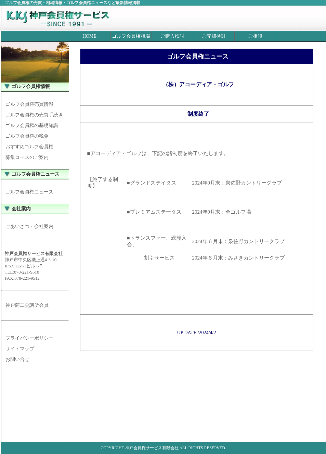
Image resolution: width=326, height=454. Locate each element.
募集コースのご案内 (27, 157)
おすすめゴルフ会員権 (29, 146)
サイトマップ (19, 348)
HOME (89, 36)
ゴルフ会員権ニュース (29, 191)
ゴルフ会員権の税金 (27, 136)
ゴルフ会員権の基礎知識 (31, 125)
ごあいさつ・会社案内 (29, 226)
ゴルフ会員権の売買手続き (34, 114)
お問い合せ (17, 359)
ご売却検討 (214, 36)
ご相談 (255, 36)
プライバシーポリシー (29, 338)
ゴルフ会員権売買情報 (29, 104)
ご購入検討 (172, 36)
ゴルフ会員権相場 (131, 36)
